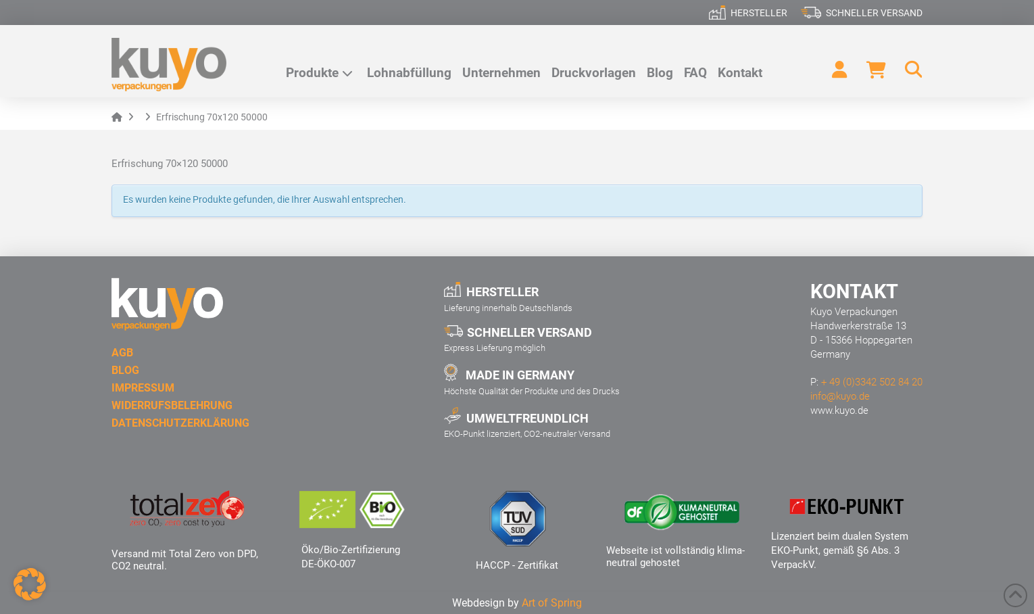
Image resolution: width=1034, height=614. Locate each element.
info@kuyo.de (840, 396)
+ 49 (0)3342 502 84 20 (871, 382)
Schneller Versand (874, 12)
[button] (907, 69)
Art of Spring (552, 602)
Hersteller (759, 12)
